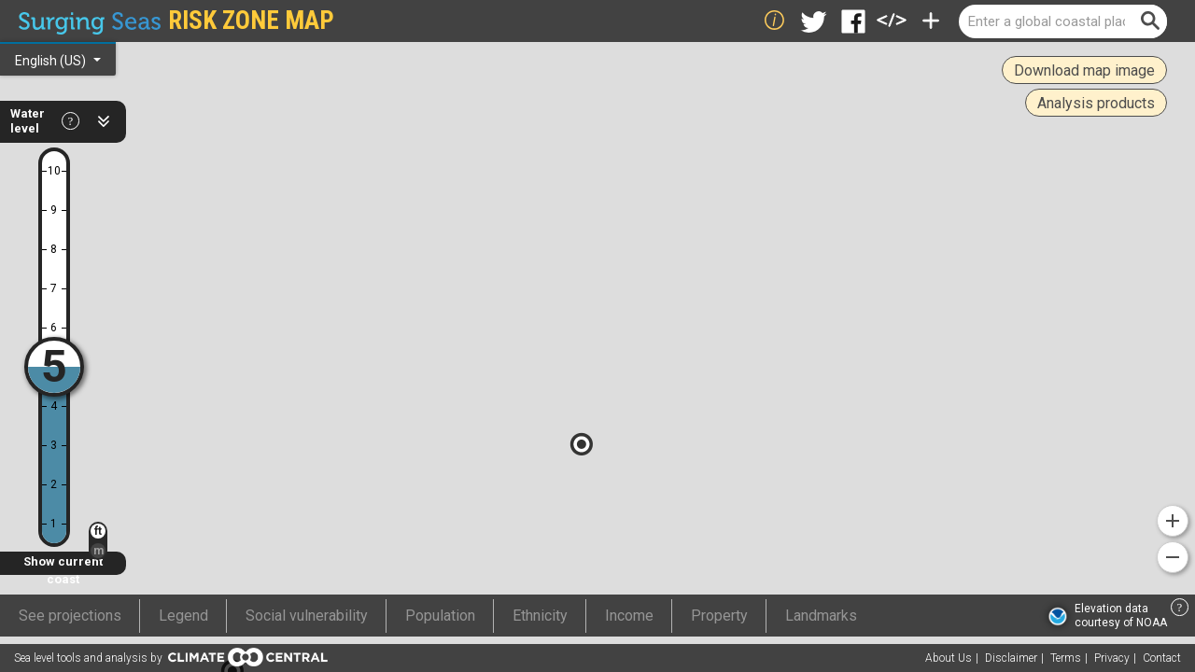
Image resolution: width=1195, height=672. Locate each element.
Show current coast (63, 564)
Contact (1162, 658)
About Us (948, 658)
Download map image (1084, 70)
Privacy (1112, 658)
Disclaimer (1011, 658)
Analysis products (1096, 103)
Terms (1065, 658)
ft (98, 531)
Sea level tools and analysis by (171, 657)
